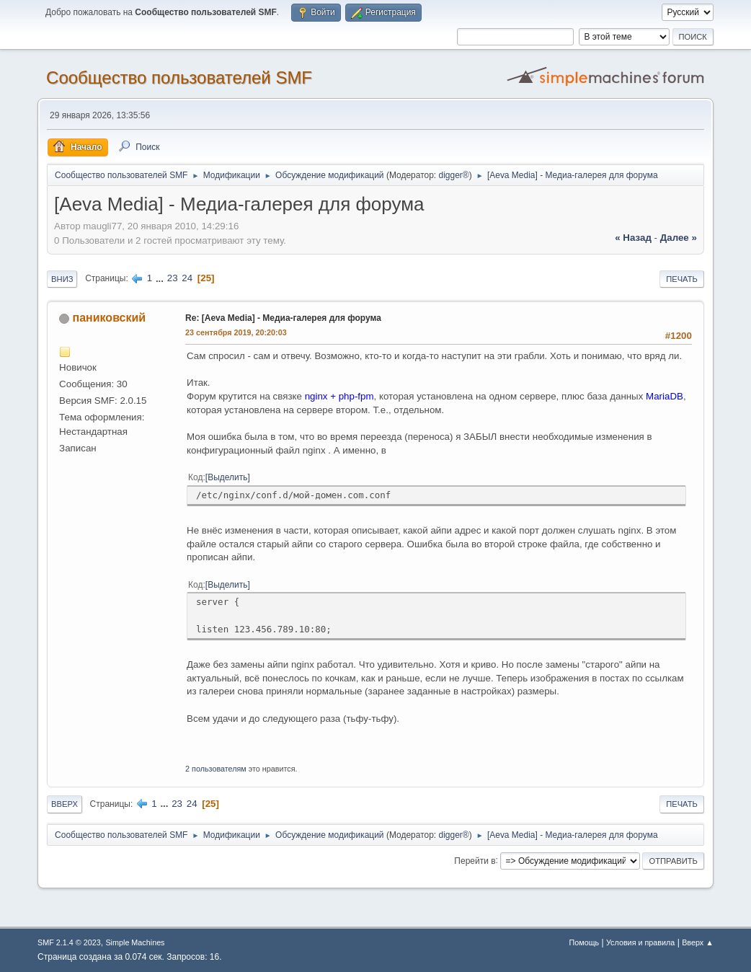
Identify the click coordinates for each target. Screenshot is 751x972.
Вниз (62, 279)
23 (172, 278)
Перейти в (474, 860)
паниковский (109, 318)
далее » (678, 237)
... (161, 278)
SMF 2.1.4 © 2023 (69, 942)
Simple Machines (134, 942)
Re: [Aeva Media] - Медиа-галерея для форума (283, 318)
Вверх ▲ (698, 942)
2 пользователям (215, 768)
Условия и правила (640, 942)
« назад (633, 237)
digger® (454, 175)
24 (187, 278)
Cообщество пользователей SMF (179, 77)
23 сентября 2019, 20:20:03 (236, 332)
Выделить (227, 477)
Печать (682, 279)
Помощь (584, 942)
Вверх (64, 804)
